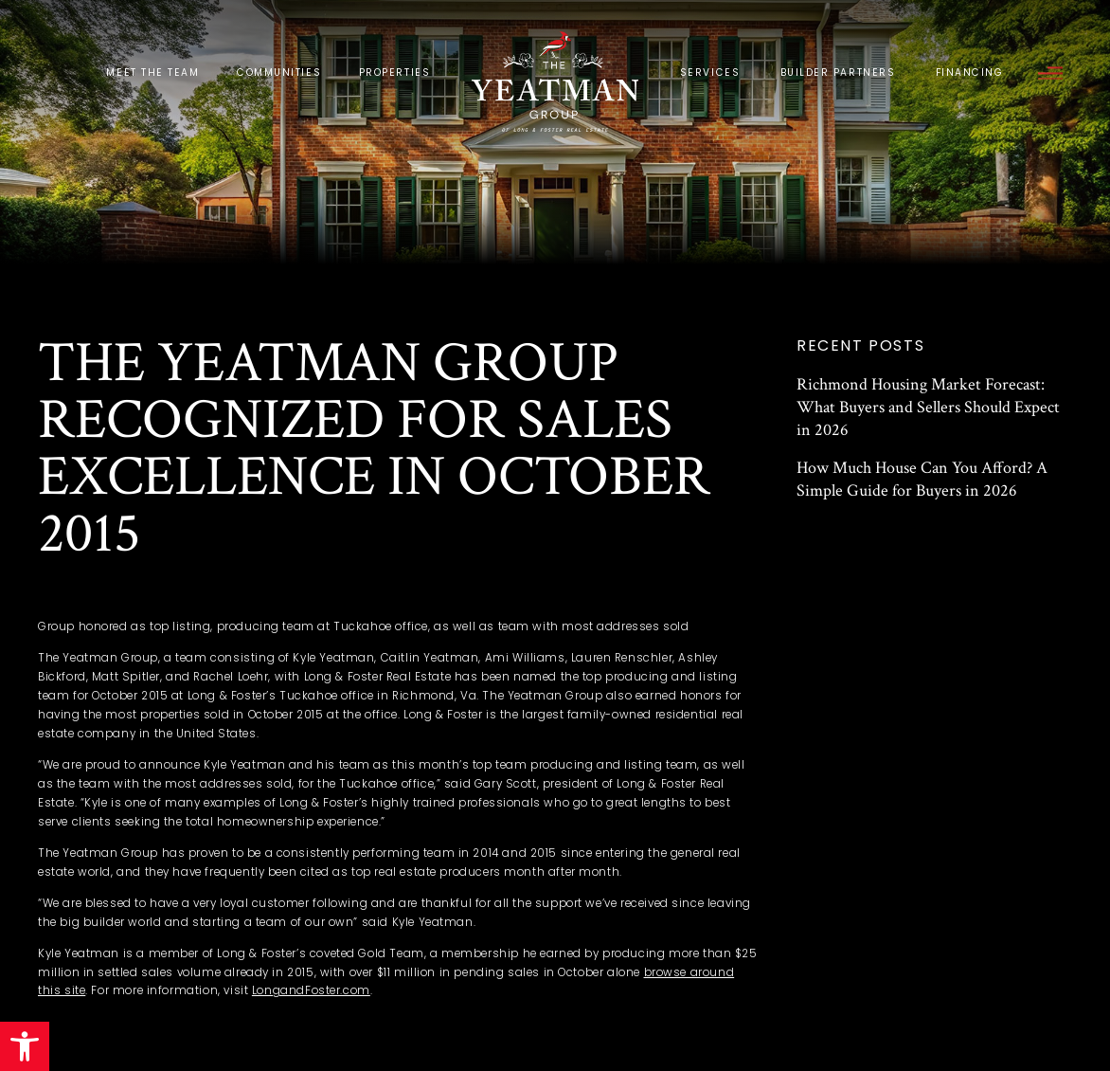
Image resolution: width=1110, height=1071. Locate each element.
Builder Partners (838, 72)
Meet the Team (152, 72)
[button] (24, 1046)
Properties (394, 72)
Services (710, 72)
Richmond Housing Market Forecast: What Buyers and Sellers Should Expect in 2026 (928, 407)
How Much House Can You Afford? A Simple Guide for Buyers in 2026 (922, 479)
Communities (279, 72)
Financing (970, 72)
